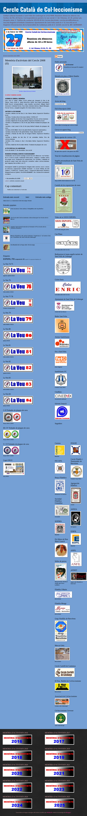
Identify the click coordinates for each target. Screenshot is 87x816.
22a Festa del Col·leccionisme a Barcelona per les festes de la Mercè (29, 218)
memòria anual (19, 181)
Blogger (68, 812)
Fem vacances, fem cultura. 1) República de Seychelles (27, 208)
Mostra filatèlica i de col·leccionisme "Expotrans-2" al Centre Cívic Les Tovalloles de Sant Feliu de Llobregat (31, 236)
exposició (18, 259)
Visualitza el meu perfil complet (73, 67)
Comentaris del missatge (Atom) (22, 200)
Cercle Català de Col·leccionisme (42, 9)
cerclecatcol (69, 64)
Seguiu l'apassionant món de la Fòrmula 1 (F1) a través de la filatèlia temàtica (28, 227)
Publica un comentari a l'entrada (17, 189)
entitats (12, 181)
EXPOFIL (7, 259)
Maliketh (49, 812)
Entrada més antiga (43, 197)
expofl (26, 259)
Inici (27, 197)
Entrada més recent (11, 197)
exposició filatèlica (35, 259)
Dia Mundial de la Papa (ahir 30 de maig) (23, 245)
